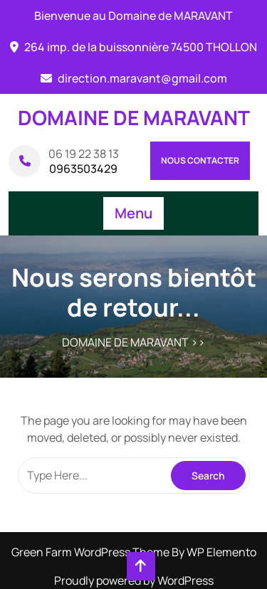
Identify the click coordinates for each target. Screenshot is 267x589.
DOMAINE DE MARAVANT (134, 117)
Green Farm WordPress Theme (91, 552)
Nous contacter (200, 160)
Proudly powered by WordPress (134, 580)
